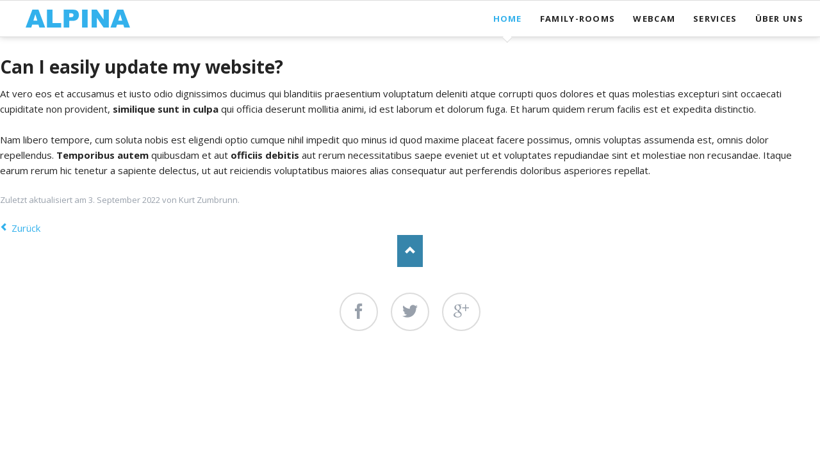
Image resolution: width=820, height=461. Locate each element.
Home (507, 18)
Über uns (779, 18)
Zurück (26, 228)
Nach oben (410, 251)
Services (715, 18)
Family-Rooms (578, 18)
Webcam (654, 18)
